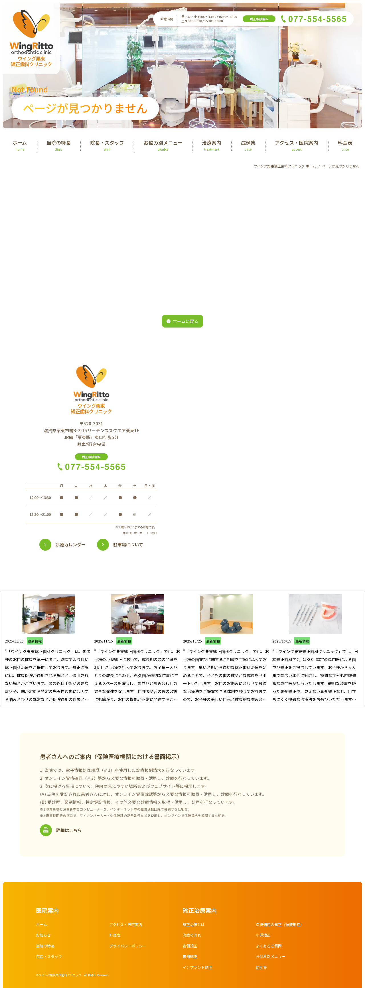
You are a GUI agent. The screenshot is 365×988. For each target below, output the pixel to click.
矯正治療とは (194, 926)
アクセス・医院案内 (127, 926)
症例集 (262, 969)
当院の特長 (46, 948)
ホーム (42, 926)
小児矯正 (264, 937)
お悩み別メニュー (272, 958)
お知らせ (44, 937)
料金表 (115, 937)
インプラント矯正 (198, 969)
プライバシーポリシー (129, 948)
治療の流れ (192, 937)
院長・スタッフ (50, 958)
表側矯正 (190, 948)
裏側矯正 (190, 958)
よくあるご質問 (270, 948)
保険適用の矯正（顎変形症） (282, 926)
